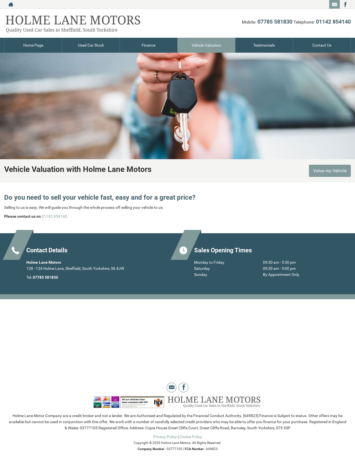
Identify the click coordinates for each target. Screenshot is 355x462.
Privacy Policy (165, 437)
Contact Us (321, 45)
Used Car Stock (91, 45)
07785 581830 (274, 21)
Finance (148, 45)
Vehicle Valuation (206, 45)
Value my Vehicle (330, 170)
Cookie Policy (190, 437)
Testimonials (264, 45)
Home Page (33, 45)
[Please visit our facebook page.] (345, 4)
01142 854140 (333, 21)
